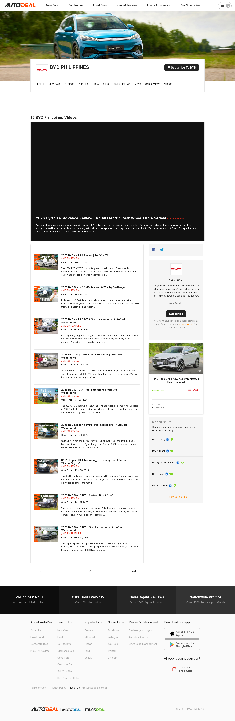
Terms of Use (38, 687)
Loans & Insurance (161, 5)
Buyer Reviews (121, 84)
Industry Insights (39, 651)
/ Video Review (176, 218)
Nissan (88, 644)
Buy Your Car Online (68, 678)
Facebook (113, 630)
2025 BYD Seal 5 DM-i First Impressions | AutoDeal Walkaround (92, 529)
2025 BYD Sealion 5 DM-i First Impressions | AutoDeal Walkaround (94, 426)
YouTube (113, 644)
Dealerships (101, 84)
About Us (35, 630)
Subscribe (176, 313)
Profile (40, 84)
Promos (69, 84)
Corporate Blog (39, 644)
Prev (42, 571)
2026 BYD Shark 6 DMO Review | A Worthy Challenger (93, 287)
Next (132, 571)
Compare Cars (65, 664)
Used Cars (102, 5)
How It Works (38, 637)
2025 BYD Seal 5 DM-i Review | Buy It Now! (87, 495)
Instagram (113, 637)
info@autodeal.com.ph (94, 687)
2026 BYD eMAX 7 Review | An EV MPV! (85, 255)
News (138, 84)
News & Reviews (129, 5)
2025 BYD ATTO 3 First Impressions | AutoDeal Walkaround (89, 391)
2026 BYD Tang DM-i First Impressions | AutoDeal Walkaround (91, 356)
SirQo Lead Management (143, 644)
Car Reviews (152, 84)
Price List (84, 84)
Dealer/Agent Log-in (140, 630)
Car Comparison (193, 5)
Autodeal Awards (138, 637)
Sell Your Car (64, 671)
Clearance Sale (66, 651)
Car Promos (78, 5)
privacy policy (186, 324)
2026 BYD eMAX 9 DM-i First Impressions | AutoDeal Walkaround (93, 321)
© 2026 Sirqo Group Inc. (190, 709)
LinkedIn (112, 657)
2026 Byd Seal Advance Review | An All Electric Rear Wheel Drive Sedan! (101, 218)
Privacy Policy (58, 687)
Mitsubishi (90, 637)
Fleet (60, 637)
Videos (168, 84)
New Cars (54, 5)
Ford (87, 651)
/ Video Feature (71, 325)
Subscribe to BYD (181, 67)
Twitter (112, 651)
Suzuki (88, 657)
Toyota (89, 630)
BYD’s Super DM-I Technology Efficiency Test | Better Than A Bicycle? (93, 462)
